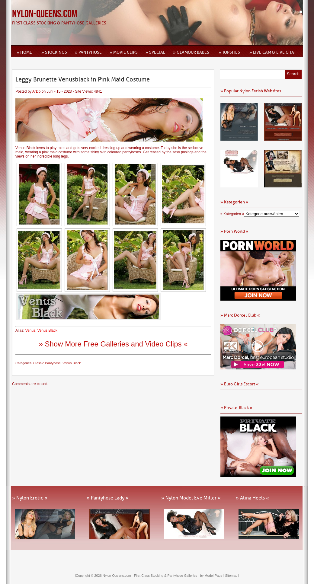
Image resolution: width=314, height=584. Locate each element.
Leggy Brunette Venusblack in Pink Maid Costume (82, 79)
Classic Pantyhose (47, 363)
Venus (30, 330)
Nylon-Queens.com (44, 14)
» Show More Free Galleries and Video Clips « (113, 344)
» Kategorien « (232, 214)
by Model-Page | (212, 575)
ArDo (36, 91)
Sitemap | (232, 575)
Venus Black (47, 330)
